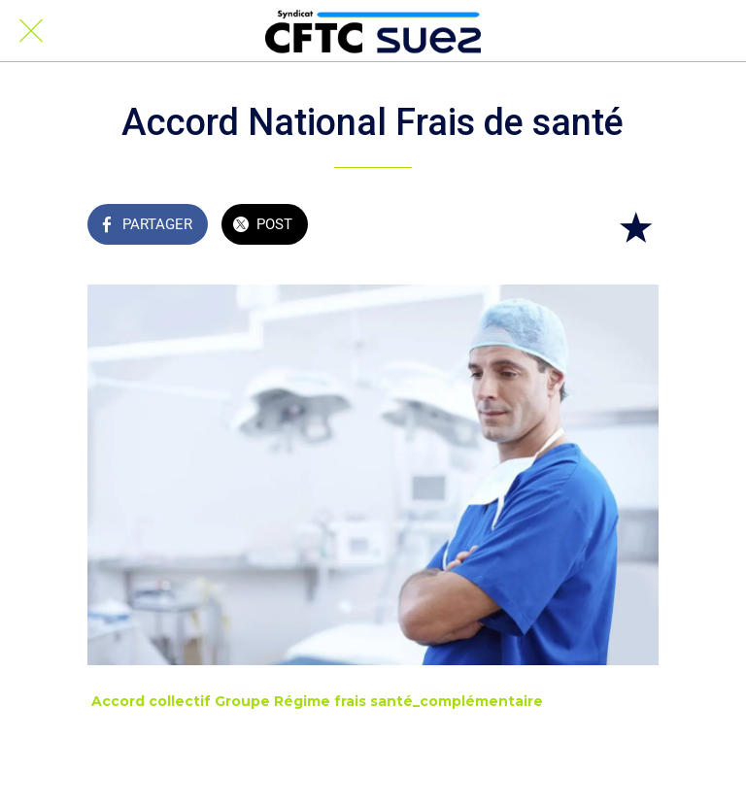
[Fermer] (31, 31)
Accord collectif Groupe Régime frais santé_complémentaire (317, 701)
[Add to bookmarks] (635, 226)
